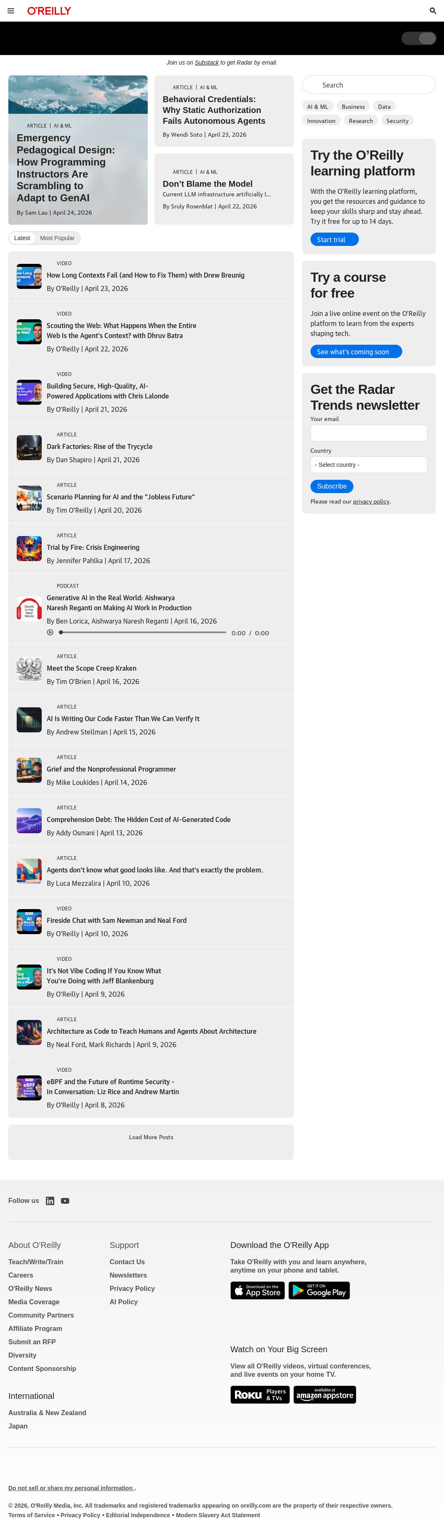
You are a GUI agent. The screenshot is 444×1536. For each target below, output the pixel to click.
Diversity (22, 1355)
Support (124, 1245)
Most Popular (57, 238)
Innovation (321, 120)
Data (384, 106)
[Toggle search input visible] (433, 11)
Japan (18, 1426)
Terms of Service (31, 1515)
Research (361, 120)
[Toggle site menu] (11, 11)
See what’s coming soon (353, 351)
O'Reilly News (30, 1288)
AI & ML (317, 106)
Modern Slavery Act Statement (218, 1515)
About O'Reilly (34, 1245)
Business (353, 106)
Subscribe (332, 486)
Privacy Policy (132, 1288)
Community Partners (41, 1315)
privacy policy (371, 500)
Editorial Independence (138, 1515)
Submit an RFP (32, 1342)
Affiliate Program (35, 1328)
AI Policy (124, 1301)
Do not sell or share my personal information (71, 1488)
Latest (22, 238)
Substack (207, 62)
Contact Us (127, 1261)
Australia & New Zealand (47, 1412)
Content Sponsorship (42, 1368)
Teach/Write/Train (35, 1261)
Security (397, 120)
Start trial (331, 239)
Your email (324, 418)
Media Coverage (34, 1301)
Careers (20, 1275)
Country (320, 450)
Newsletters (128, 1275)
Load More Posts (151, 1136)
